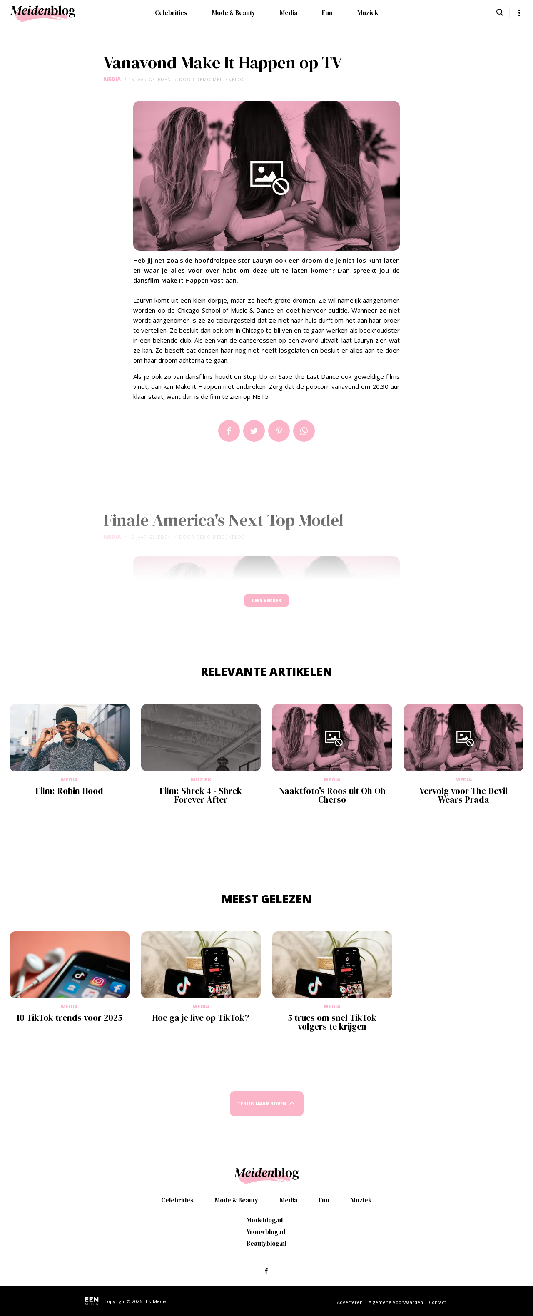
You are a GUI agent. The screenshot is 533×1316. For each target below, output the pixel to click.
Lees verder (266, 604)
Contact (437, 1302)
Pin (279, 431)
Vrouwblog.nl (266, 1231)
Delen (229, 431)
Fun (327, 12)
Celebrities (171, 12)
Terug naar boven (262, 1111)
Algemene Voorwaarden (396, 1302)
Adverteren (350, 1302)
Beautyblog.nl (266, 1243)
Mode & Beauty (233, 12)
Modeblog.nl (265, 1220)
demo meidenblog (220, 79)
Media (288, 12)
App (304, 431)
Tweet (254, 431)
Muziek (368, 12)
